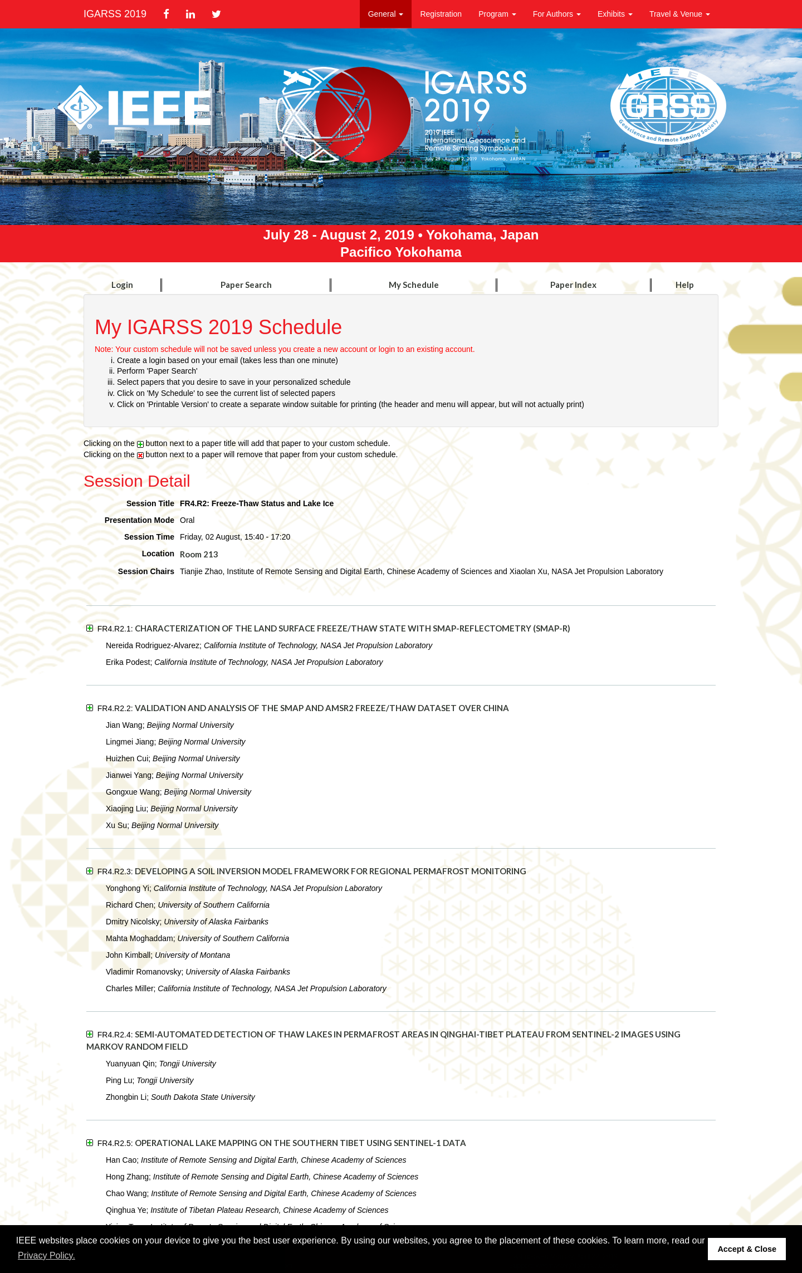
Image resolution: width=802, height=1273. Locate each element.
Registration (441, 13)
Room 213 (199, 554)
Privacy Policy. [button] (46, 1255)
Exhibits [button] (615, 13)
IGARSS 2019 (115, 13)
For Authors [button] (557, 13)
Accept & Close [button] (746, 1249)
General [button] (386, 13)
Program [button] (497, 13)
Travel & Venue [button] (679, 13)
